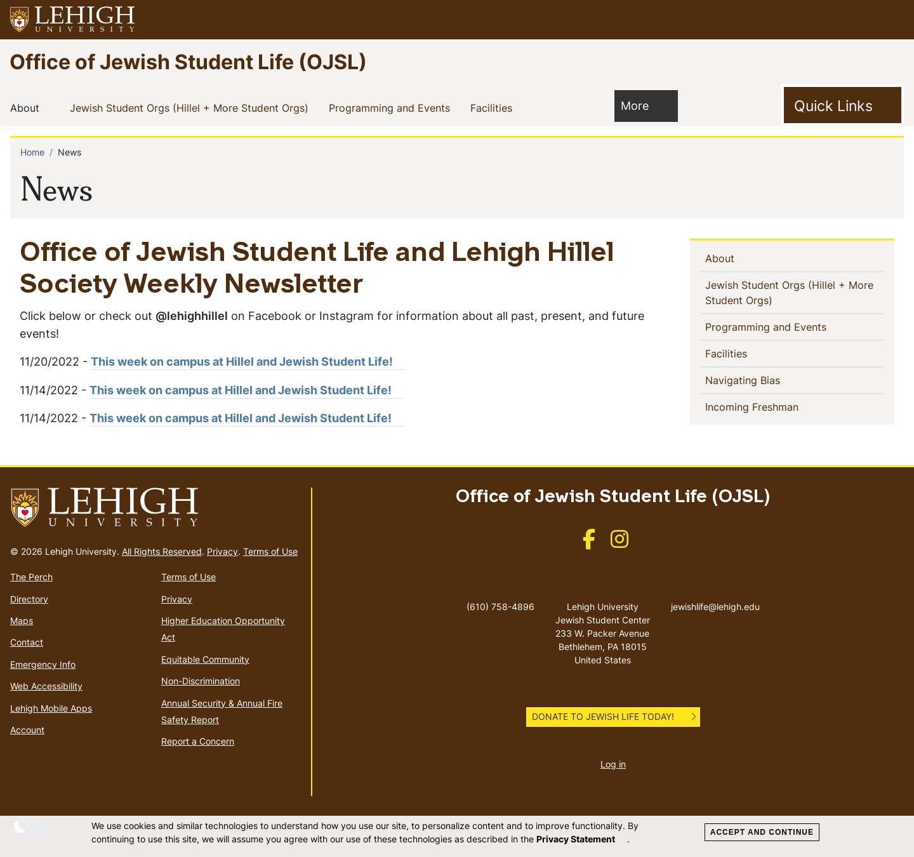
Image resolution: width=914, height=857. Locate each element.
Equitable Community (205, 659)
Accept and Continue (762, 832)
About (27, 107)
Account (27, 730)
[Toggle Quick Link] (842, 105)
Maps (21, 621)
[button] (892, 19)
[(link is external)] (589, 543)
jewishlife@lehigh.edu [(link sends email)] (715, 594)
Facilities (493, 107)
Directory (29, 599)
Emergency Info (43, 664)
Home (32, 152)
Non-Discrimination (200, 681)
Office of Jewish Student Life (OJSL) (188, 61)
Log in (613, 764)
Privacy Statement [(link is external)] (581, 839)
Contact (26, 642)
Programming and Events (392, 107)
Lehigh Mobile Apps (51, 708)
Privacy (222, 551)
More (641, 105)
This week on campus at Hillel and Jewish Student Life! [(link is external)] (248, 361)
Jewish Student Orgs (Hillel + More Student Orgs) (192, 107)
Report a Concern (197, 741)
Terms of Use (270, 551)
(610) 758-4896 (500, 607)
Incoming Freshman (772, 406)
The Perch (31, 577)
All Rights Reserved (162, 551)
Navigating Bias (763, 379)
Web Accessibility (46, 686)
